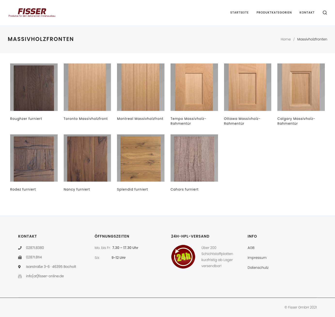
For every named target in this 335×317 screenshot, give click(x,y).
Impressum (257, 257)
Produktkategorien (274, 12)
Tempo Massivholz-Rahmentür (188, 121)
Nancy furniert (77, 189)
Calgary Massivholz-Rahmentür (296, 121)
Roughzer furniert (26, 118)
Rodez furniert (23, 189)
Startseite (239, 12)
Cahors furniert (185, 189)
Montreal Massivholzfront (140, 118)
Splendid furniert (132, 189)
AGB (251, 247)
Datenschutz (258, 267)
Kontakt (307, 12)
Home (286, 39)
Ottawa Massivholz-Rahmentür (242, 121)
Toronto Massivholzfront (86, 118)
